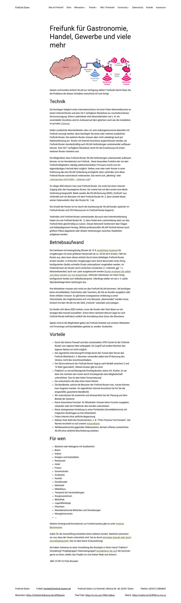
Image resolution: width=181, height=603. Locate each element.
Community (123, 7)
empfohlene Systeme (107, 250)
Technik (92, 7)
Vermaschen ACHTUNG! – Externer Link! (70, 179)
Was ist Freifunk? (56, 7)
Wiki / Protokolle (107, 7)
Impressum (161, 7)
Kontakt (149, 7)
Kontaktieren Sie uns (106, 551)
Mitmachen (79, 7)
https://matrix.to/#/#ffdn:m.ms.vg (149, 595)
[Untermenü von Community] (128, 7)
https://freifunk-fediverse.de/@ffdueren (45, 595)
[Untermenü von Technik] (96, 7)
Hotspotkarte (93, 423)
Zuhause (65, 123)
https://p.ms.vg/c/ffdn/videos (100, 595)
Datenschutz (137, 7)
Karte (69, 7)
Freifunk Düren (22, 7)
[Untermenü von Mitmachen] (85, 7)
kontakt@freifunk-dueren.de (57, 588)
